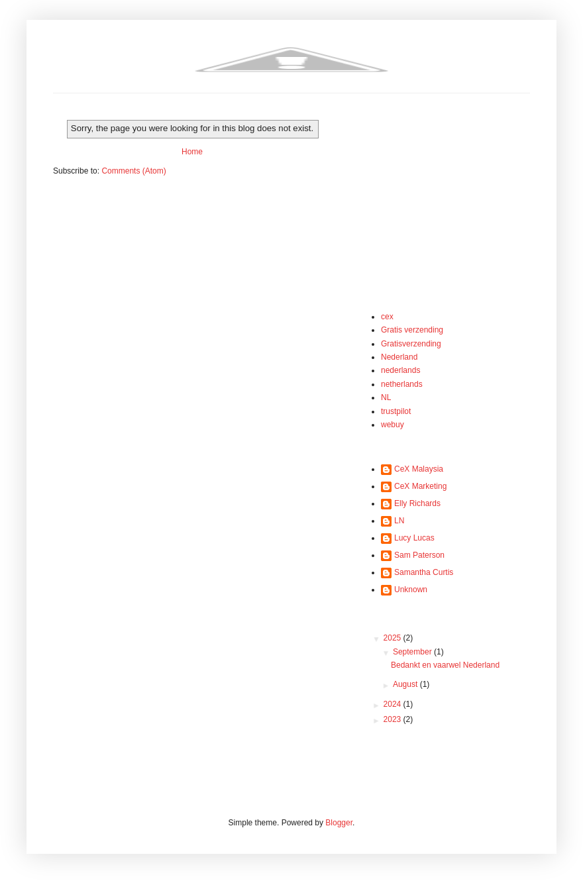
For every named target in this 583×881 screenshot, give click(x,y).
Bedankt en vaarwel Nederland (445, 665)
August (406, 684)
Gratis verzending (412, 330)
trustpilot (396, 411)
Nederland (399, 357)
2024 (393, 704)
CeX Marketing (420, 486)
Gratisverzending (411, 343)
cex (387, 316)
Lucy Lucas (414, 538)
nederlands (400, 370)
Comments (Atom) (133, 171)
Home (192, 151)
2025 (393, 638)
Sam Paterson (419, 555)
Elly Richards (417, 503)
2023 (393, 719)
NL (386, 397)
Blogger (338, 822)
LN (399, 520)
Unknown (410, 589)
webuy (392, 424)
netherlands (402, 384)
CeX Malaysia (418, 469)
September (413, 651)
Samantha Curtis (423, 572)
